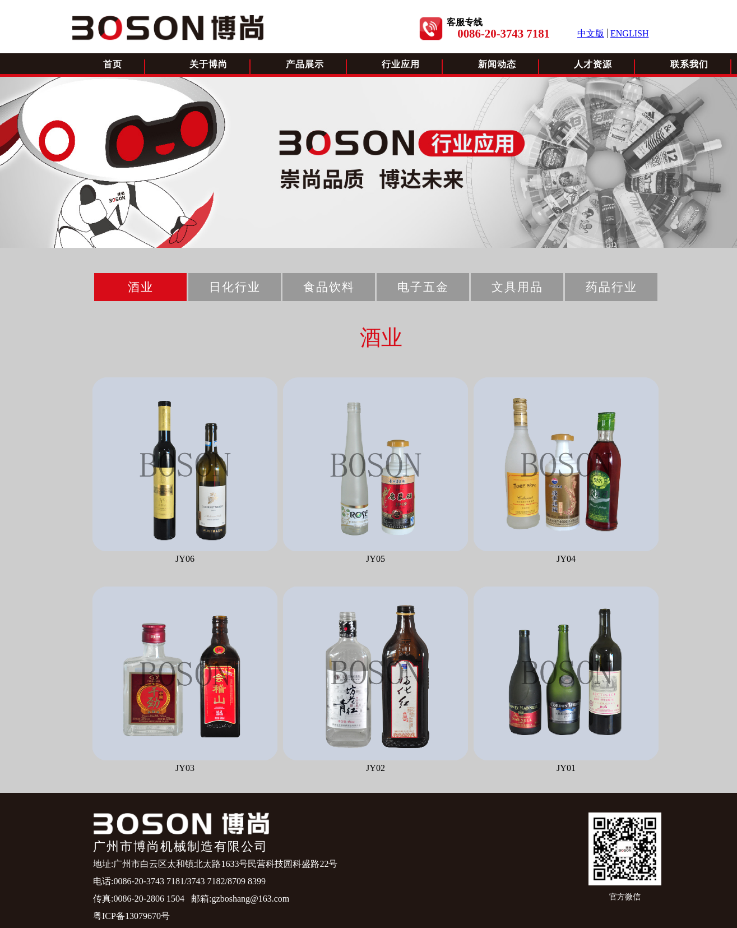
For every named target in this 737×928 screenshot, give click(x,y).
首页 (112, 64)
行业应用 (401, 64)
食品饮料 (329, 286)
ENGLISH (629, 33)
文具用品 (517, 286)
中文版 (590, 33)
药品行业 (611, 286)
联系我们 (689, 64)
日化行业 (235, 286)
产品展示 (305, 64)
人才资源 (593, 64)
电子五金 (423, 286)
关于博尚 (208, 64)
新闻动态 (497, 64)
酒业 (141, 286)
